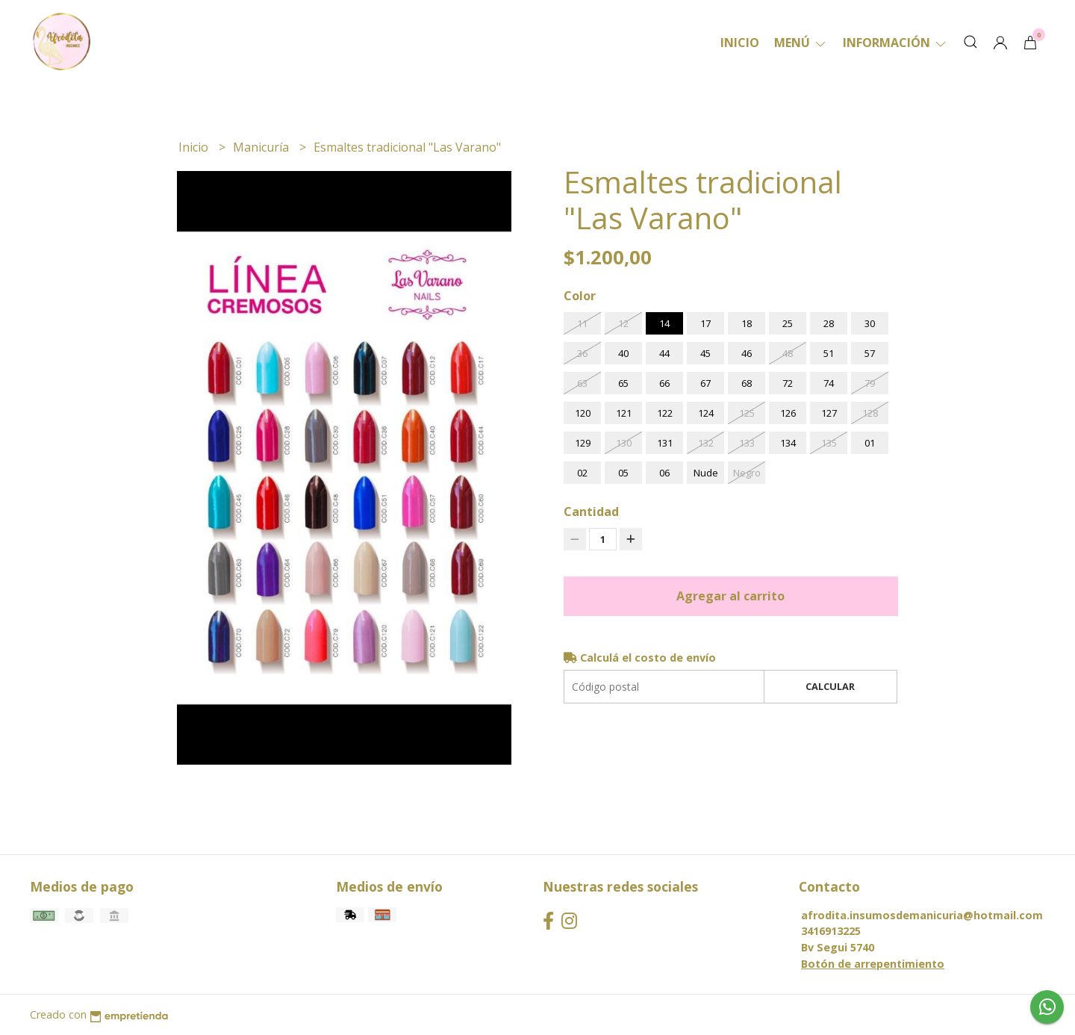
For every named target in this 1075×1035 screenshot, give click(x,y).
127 (829, 413)
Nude (706, 472)
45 (705, 353)
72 (787, 383)
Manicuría (262, 147)
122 (665, 413)
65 (623, 383)
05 (623, 472)
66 (664, 383)
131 (665, 443)
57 (869, 353)
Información (895, 42)
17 (705, 323)
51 (828, 353)
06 (664, 472)
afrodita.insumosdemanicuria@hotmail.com (922, 915)
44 (664, 353)
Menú (801, 42)
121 (624, 413)
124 (706, 413)
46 (746, 353)
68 (746, 383)
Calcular (830, 686)
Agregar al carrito (730, 596)
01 (869, 443)
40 (623, 353)
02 (582, 472)
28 (828, 323)
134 (788, 443)
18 (746, 323)
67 (705, 383)
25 (787, 323)
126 (788, 413)
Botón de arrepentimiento (872, 964)
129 (583, 443)
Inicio (739, 42)
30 (869, 323)
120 (583, 413)
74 (828, 383)
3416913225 (831, 931)
